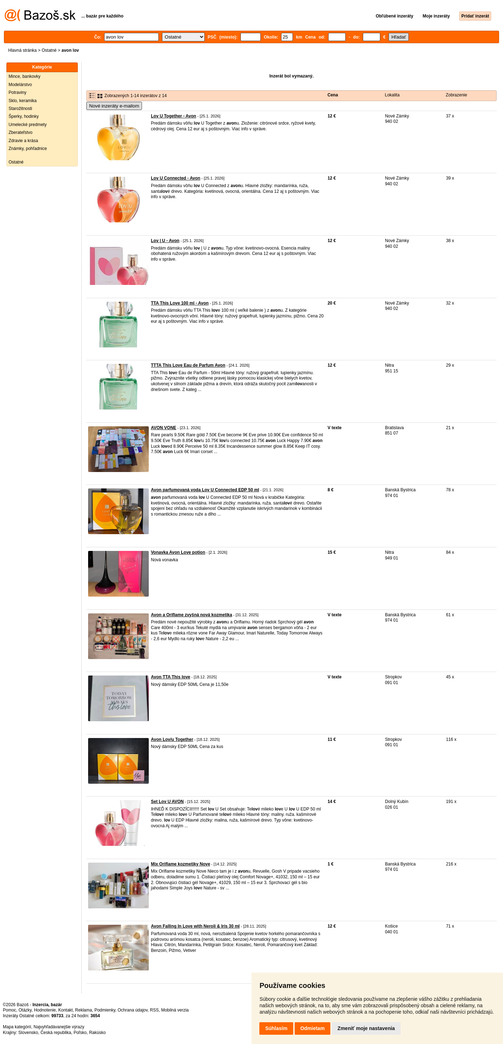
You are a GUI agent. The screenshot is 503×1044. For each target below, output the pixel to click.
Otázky (25, 1010)
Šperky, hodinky (24, 116)
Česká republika (55, 1032)
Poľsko (80, 1032)
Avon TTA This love (170, 676)
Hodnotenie (45, 1010)
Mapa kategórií (17, 1026)
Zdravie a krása (23, 140)
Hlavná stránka (22, 50)
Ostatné (49, 50)
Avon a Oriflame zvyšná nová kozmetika (191, 614)
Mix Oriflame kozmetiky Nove (180, 864)
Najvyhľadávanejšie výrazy (59, 1026)
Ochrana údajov (133, 1010)
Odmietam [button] (312, 1028)
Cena (332, 94)
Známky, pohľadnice (28, 148)
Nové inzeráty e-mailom (114, 106)
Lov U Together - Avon (173, 116)
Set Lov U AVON (167, 801)
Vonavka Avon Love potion (178, 552)
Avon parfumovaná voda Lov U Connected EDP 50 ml (205, 489)
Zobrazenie (456, 94)
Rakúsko (97, 1032)
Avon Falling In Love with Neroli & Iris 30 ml (195, 926)
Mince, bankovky (24, 76)
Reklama (83, 1010)
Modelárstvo (20, 84)
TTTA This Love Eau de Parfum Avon (188, 365)
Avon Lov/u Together (172, 739)
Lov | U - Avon (165, 240)
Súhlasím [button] (276, 1028)
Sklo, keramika (23, 100)
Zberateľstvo (20, 132)
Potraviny (17, 92)
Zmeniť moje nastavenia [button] (366, 1028)
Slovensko (28, 1032)
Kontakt (65, 1010)
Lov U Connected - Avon (175, 178)
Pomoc (9, 1010)
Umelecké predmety (28, 124)
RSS (154, 1010)
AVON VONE (163, 427)
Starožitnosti (20, 108)
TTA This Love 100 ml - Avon (180, 303)
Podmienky (105, 1010)
